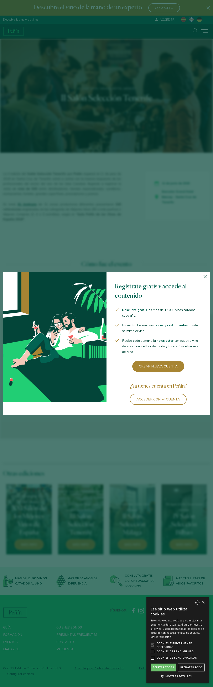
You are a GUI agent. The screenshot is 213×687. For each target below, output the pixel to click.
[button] (178, 676)
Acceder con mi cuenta (158, 399)
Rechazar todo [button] (191, 667)
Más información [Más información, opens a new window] (161, 637)
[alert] (177, 640)
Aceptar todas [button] (163, 667)
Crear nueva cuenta (158, 366)
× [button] (203, 602)
